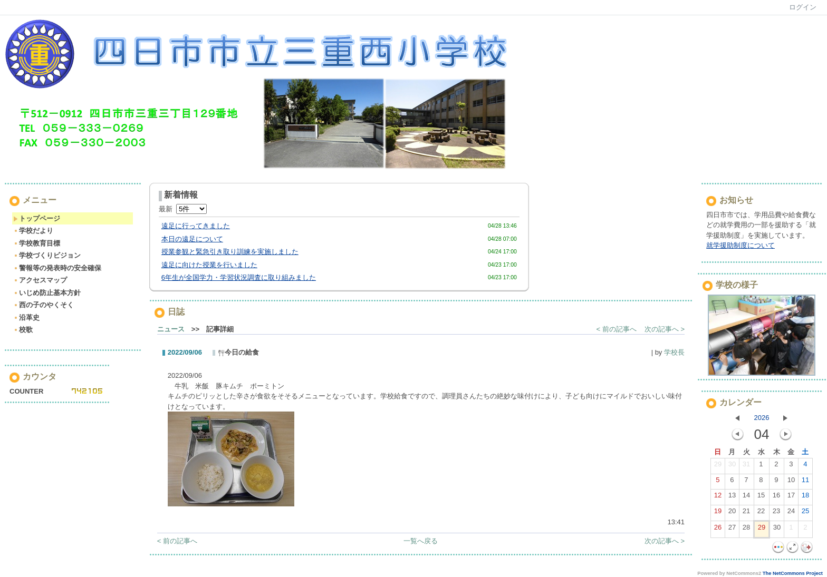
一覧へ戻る (420, 541)
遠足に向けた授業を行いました (209, 265)
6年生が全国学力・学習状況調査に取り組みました (238, 277)
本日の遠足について (192, 239)
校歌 (23, 330)
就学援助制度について (740, 245)
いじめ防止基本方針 (47, 293)
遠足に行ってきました (195, 226)
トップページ (36, 218)
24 (791, 513)
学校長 (674, 352)
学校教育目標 (36, 243)
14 (746, 497)
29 (718, 466)
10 (791, 482)
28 (746, 529)
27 (732, 529)
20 (732, 513)
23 (776, 513)
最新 (183, 209)
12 (718, 497)
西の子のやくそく (43, 305)
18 (805, 497)
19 (718, 513)
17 (791, 497)
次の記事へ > (665, 329)
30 (732, 466)
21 (746, 513)
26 (718, 529)
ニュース (171, 329)
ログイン (802, 7)
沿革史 (26, 317)
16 (776, 497)
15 (761, 497)
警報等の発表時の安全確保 (57, 268)
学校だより (33, 230)
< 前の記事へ (617, 329)
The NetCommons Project (793, 573)
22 (761, 513)
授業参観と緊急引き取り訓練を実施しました (230, 252)
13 (732, 497)
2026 (762, 418)
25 (805, 513)
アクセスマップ (40, 280)
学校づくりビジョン (47, 255)
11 (805, 482)
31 (746, 466)
